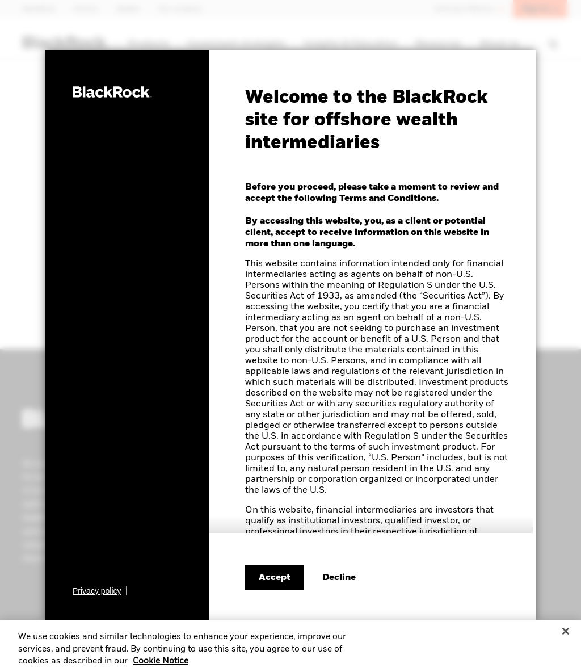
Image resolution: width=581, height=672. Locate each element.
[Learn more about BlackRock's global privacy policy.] (100, 590)
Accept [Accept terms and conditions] (274, 577)
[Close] (565, 641)
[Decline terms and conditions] (339, 577)
